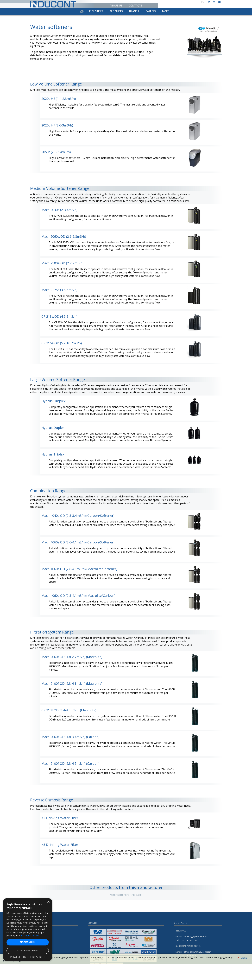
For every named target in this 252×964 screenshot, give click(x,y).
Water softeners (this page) (126, 895)
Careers (150, 11)
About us (116, 5)
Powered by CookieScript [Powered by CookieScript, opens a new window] (27, 957)
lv (208, 2)
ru (219, 2)
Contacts (135, 5)
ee (214, 2)
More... (166, 11)
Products (116, 11)
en (202, 2)
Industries (96, 11)
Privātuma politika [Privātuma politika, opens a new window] (30, 935)
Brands (134, 11)
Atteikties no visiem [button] (27, 950)
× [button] (48, 902)
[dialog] (27, 929)
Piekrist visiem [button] (27, 942)
